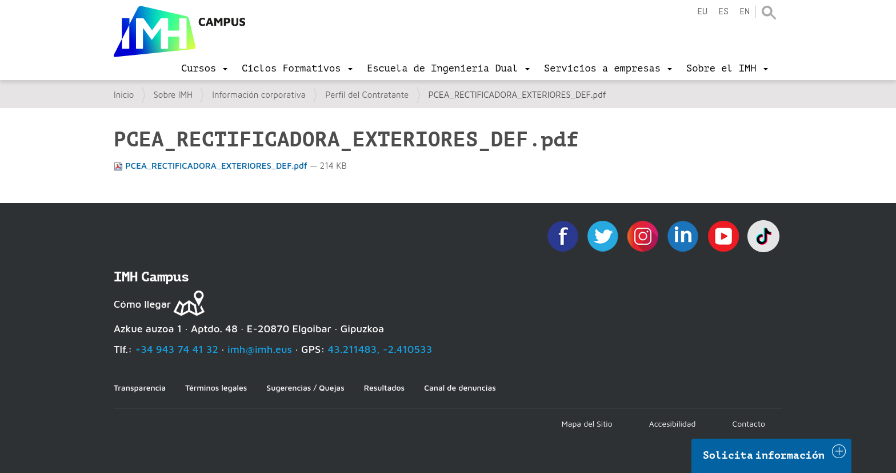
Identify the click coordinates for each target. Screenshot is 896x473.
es (723, 12)
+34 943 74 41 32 (176, 349)
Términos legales (216, 387)
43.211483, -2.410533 (380, 349)
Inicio (124, 95)
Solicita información (764, 455)
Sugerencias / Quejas (305, 387)
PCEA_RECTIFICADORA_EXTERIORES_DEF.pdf (212, 165)
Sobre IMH (173, 95)
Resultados (384, 387)
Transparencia (140, 387)
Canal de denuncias (460, 387)
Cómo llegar (142, 304)
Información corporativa (259, 95)
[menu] (204, 68)
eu (702, 12)
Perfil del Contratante (367, 95)
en (744, 12)
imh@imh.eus (259, 349)
